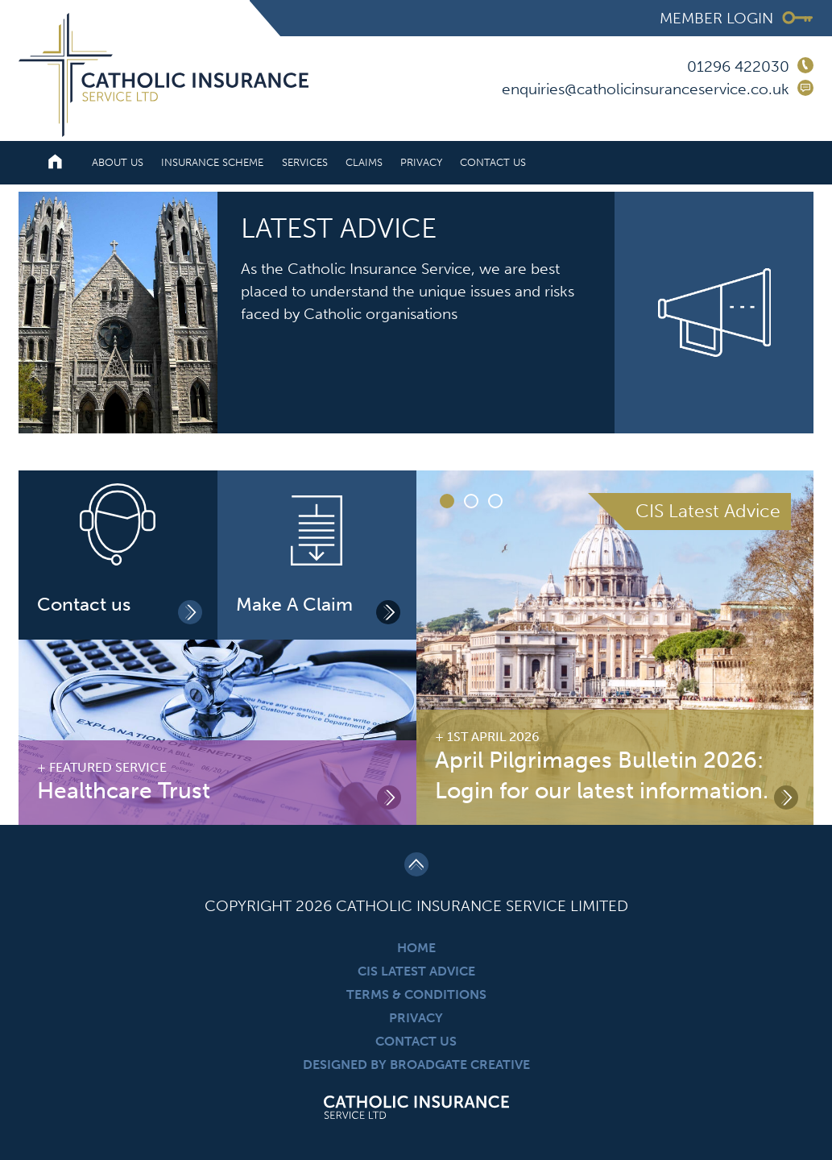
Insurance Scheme (212, 162)
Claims (364, 162)
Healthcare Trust (123, 790)
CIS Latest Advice (416, 971)
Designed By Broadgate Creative (416, 1064)
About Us (117, 162)
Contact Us (493, 162)
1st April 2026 (493, 736)
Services (305, 162)
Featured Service (108, 767)
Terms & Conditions (416, 994)
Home (416, 947)
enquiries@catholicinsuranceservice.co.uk (645, 89)
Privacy (421, 162)
